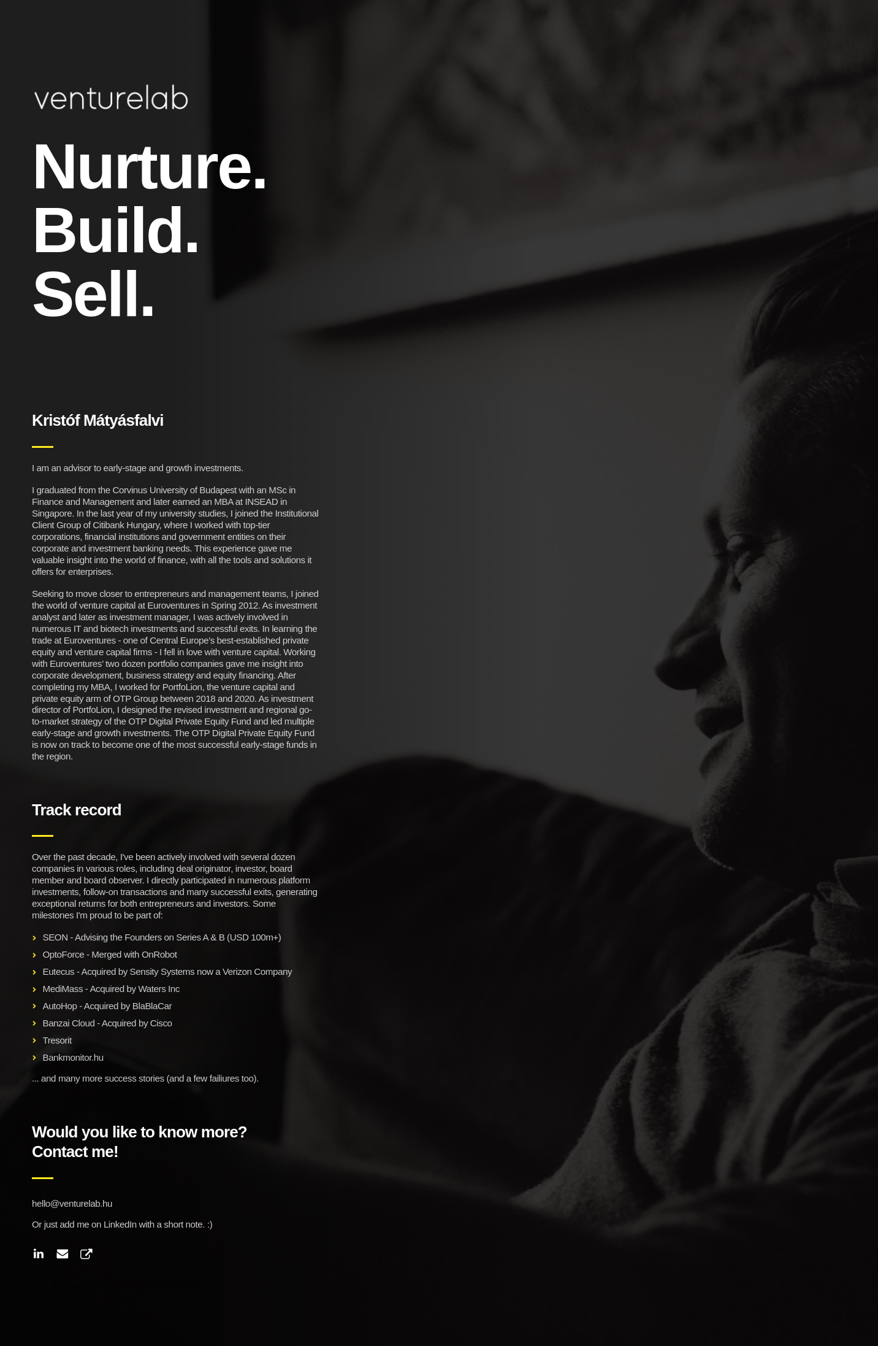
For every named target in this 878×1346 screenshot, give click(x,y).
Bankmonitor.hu (72, 1057)
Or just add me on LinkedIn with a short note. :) (122, 1224)
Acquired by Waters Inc (135, 988)
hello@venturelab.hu (72, 1203)
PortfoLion (182, 687)
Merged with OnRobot (134, 954)
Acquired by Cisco (137, 1023)
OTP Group (135, 698)
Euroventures (173, 605)
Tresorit (56, 1040)
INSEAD (261, 501)
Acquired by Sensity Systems (138, 971)
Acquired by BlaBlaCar (128, 1006)
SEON (54, 937)
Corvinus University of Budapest (175, 490)
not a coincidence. (165, 1284)
